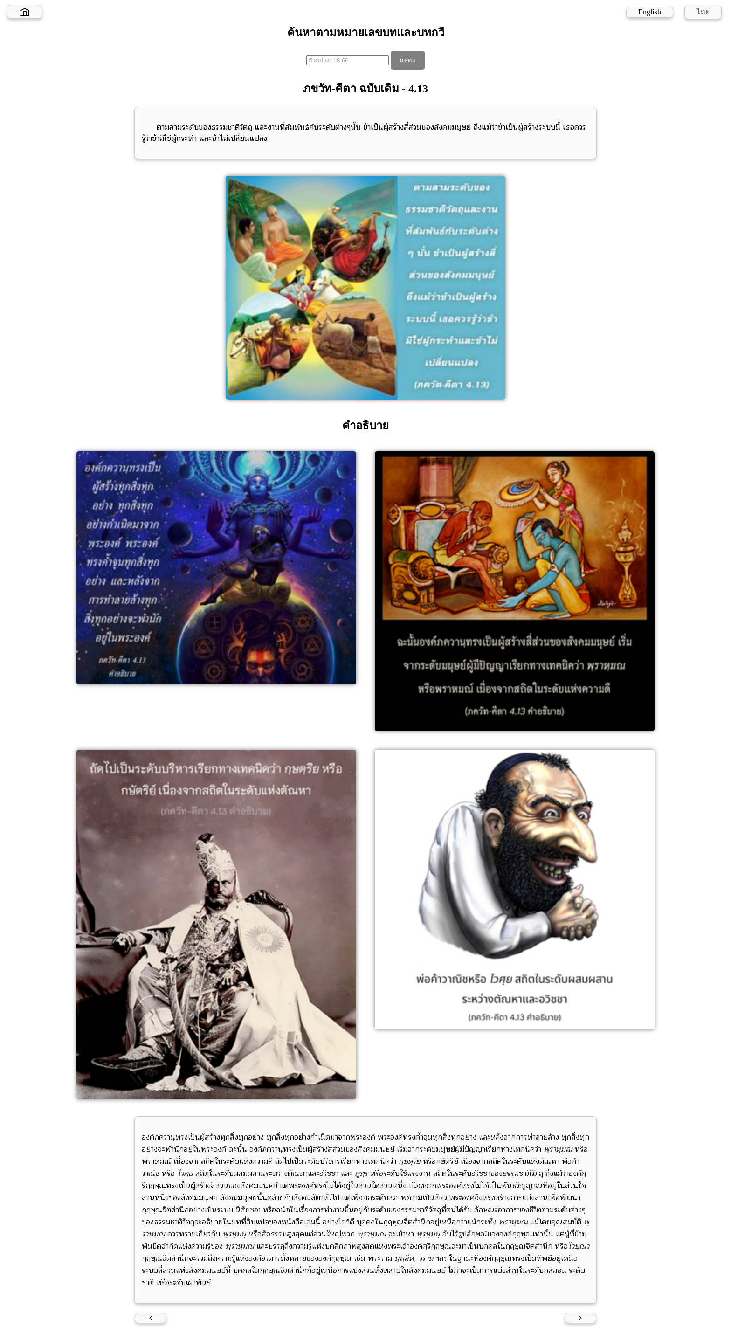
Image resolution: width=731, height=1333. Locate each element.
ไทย (703, 12)
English (649, 12)
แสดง (407, 60)
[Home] (24, 12)
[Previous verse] (150, 1318)
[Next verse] (580, 1318)
